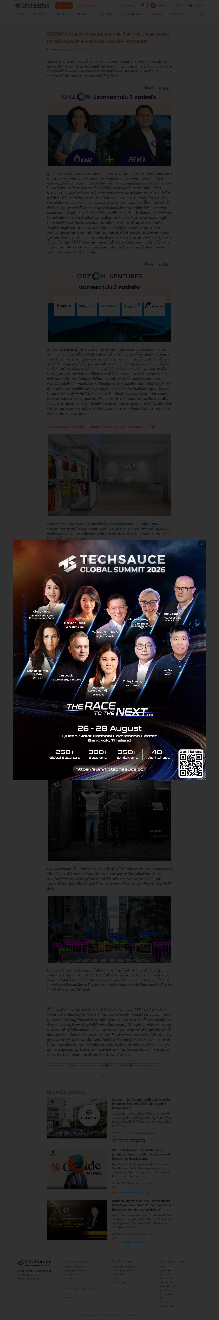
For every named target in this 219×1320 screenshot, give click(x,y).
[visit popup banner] (109, 660)
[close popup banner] (202, 543)
